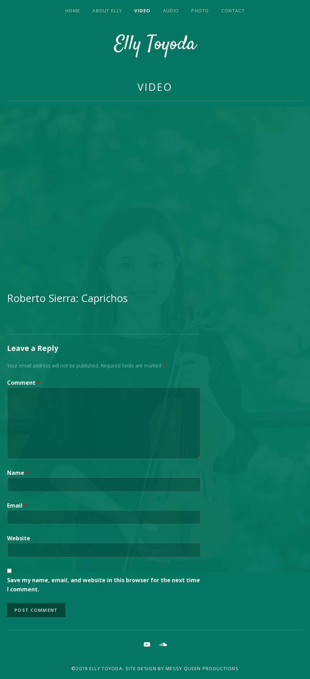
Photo (200, 10)
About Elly (107, 10)
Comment (23, 382)
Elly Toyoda (155, 44)
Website (18, 538)
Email (17, 505)
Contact (233, 10)
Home (72, 10)
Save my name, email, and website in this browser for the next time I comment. (103, 584)
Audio (171, 10)
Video (142, 10)
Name (18, 473)
